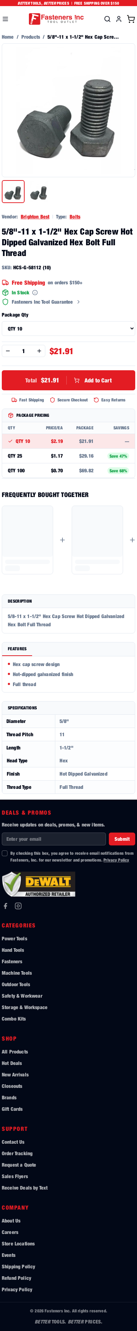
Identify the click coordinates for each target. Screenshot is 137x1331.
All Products (15, 1051)
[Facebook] (5, 906)
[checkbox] (4, 853)
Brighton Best (35, 216)
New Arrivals (15, 1074)
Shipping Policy (18, 1266)
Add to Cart (68, 380)
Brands (9, 1097)
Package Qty (15, 315)
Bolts (75, 216)
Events (8, 1255)
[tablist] (68, 649)
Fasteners (12, 961)
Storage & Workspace (24, 1007)
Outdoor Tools (16, 984)
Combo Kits (14, 1019)
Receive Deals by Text (24, 1188)
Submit (122, 839)
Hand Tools (13, 950)
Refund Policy (16, 1278)
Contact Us (13, 1142)
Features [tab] (17, 648)
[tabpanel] (68, 674)
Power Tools (14, 938)
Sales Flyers (15, 1176)
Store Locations (18, 1243)
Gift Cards (12, 1109)
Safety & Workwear (22, 996)
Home (8, 37)
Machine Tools (17, 973)
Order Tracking (17, 1153)
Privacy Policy (116, 860)
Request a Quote (19, 1165)
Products (30, 37)
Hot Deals (12, 1063)
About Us (11, 1220)
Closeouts (12, 1086)
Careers (10, 1232)
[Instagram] (18, 906)
